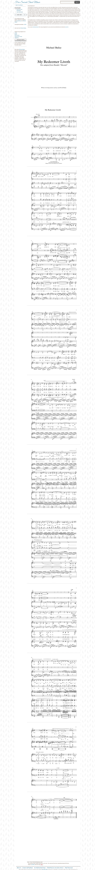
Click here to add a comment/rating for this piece (20, 40)
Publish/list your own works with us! (55, 867)
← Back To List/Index (19, 5)
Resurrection (17, 35)
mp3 (17, 11)
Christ (16, 32)
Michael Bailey (23, 28)
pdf (17, 9)
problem (33, 864)
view (19, 9)
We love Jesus (44, 869)
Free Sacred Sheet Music (27, 2)
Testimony (17, 37)
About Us (19, 867)
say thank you (19, 20)
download (18, 10)
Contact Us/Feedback (27, 867)
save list (66, 26)
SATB (25, 24)
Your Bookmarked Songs (40, 867)
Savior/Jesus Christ (18, 36)
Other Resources (69, 867)
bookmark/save (36, 26)
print (21, 9)
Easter (16, 34)
